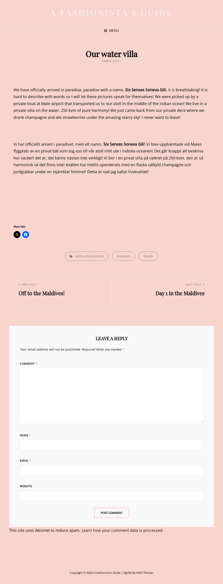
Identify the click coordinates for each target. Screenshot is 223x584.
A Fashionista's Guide (111, 12)
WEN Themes (145, 573)
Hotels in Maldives (89, 256)
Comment (28, 364)
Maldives (123, 256)
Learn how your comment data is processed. (122, 530)
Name (25, 435)
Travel (148, 256)
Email (25, 461)
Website (26, 486)
